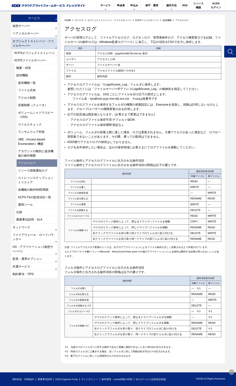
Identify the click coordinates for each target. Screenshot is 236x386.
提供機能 (22, 76)
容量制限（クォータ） (33, 106)
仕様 (19, 214)
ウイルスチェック (30, 125)
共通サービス (21, 269)
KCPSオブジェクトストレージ (34, 53)
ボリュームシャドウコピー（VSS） (35, 116)
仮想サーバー (21, 25)
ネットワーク (21, 229)
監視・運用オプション (27, 261)
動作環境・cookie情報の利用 (118, 379)
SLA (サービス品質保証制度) (153, 379)
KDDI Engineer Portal (67, 379)
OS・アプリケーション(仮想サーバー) (33, 252)
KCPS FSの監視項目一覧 (34, 199)
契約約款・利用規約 (23, 379)
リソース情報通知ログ (33, 172)
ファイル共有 (27, 91)
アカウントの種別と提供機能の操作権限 (35, 155)
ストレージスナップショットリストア (35, 182)
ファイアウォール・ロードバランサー (33, 240)
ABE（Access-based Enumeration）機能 (32, 143)
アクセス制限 (27, 98)
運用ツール (25, 207)
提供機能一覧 (27, 83)
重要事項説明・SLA (29, 222)
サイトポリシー (91, 379)
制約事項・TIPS (23, 277)
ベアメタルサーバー (26, 33)
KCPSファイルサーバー (30, 60)
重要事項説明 (45, 379)
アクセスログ (27, 164)
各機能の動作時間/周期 (33, 191)
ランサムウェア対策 (31, 133)
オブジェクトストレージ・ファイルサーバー (33, 43)
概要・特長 (23, 68)
